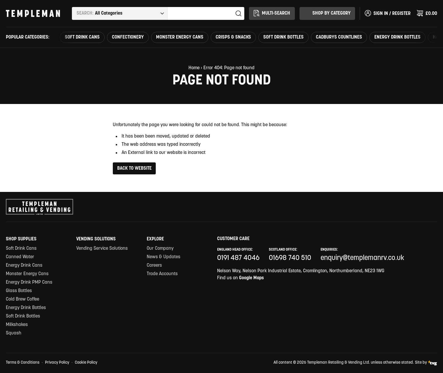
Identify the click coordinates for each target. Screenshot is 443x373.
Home (194, 68)
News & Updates (163, 257)
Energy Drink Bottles (397, 37)
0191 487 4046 (238, 258)
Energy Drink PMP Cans (29, 282)
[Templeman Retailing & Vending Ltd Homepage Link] (33, 13)
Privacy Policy (57, 362)
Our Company (160, 248)
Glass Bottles (19, 291)
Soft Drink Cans (82, 37)
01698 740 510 (290, 258)
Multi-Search (271, 13)
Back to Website (134, 168)
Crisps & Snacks (233, 37)
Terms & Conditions (22, 362)
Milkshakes (17, 324)
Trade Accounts (162, 274)
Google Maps (251, 278)
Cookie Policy (86, 362)
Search (238, 13)
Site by (426, 362)
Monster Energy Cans (179, 37)
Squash (13, 333)
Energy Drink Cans (24, 265)
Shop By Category (327, 13)
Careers (154, 265)
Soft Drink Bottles (283, 37)
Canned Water (20, 257)
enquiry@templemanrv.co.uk (362, 258)
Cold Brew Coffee (22, 299)
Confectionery (128, 37)
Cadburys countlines (339, 37)
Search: (85, 13)
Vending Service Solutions (102, 248)
